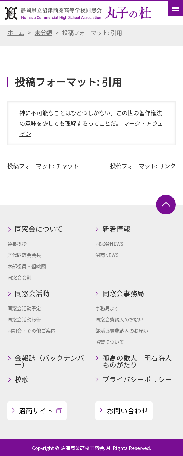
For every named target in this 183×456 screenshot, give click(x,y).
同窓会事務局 (123, 293)
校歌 (22, 379)
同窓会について (39, 229)
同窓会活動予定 (24, 308)
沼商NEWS (106, 254)
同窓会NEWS (109, 243)
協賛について (109, 341)
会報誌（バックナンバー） (49, 361)
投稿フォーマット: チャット (43, 165)
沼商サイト (36, 411)
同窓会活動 (32, 293)
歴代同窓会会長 (24, 254)
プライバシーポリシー (137, 379)
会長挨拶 (17, 243)
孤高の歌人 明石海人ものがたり (137, 361)
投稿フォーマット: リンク (143, 165)
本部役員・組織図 (26, 266)
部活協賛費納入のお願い (121, 330)
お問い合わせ (127, 411)
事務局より (107, 308)
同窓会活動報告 (24, 319)
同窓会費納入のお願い (119, 319)
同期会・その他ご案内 (31, 330)
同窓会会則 (19, 277)
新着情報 (116, 229)
